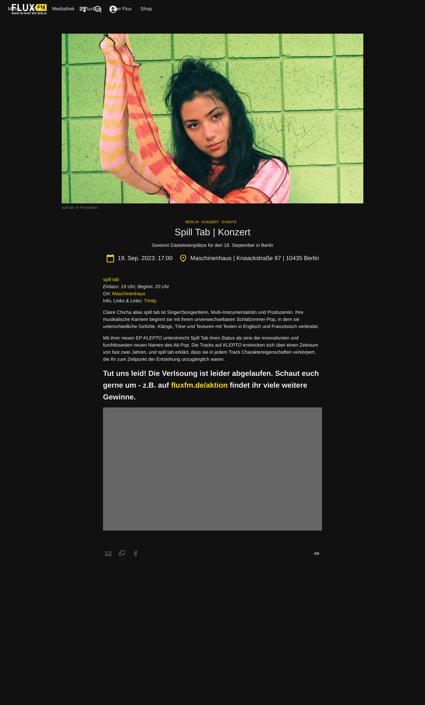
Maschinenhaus (128, 293)
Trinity (150, 300)
